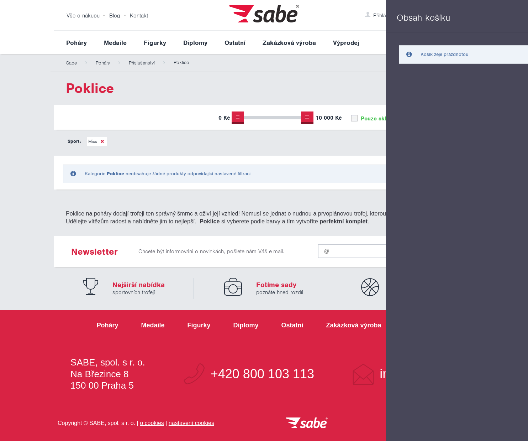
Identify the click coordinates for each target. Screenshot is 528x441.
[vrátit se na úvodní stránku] (307, 423)
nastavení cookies (191, 423)
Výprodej (346, 43)
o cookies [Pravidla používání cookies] (152, 423)
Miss (92, 141)
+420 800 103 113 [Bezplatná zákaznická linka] (262, 374)
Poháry (76, 43)
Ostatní (235, 43)
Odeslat (431, 250)
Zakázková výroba (289, 43)
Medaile (115, 43)
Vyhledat (468, 42)
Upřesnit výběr (441, 117)
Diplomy (195, 43)
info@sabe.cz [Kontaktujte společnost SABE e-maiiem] (419, 374)
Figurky (155, 43)
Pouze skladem (375, 118)
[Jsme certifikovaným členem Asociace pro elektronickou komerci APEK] (435, 423)
